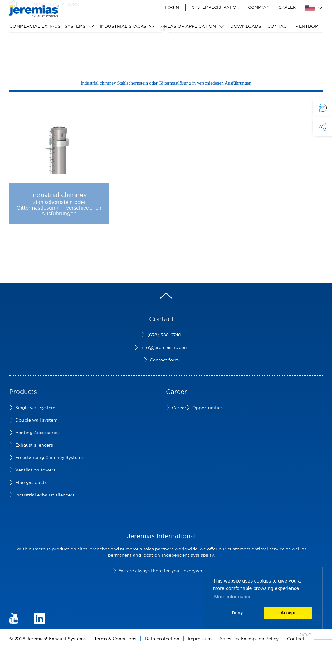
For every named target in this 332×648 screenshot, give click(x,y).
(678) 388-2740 (164, 335)
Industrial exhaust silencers (45, 495)
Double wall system (36, 420)
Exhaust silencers (34, 445)
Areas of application (188, 26)
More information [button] (232, 596)
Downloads (245, 26)
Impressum (200, 638)
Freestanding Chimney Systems (49, 457)
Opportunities (207, 407)
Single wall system (35, 407)
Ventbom (307, 26)
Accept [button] (288, 612)
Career (287, 7)
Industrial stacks (123, 26)
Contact (278, 26)
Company (259, 7)
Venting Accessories (37, 432)
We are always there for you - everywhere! (164, 570)
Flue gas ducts (31, 482)
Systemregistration (215, 7)
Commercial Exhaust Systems (47, 26)
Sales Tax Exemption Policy (249, 638)
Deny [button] (237, 612)
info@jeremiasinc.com (164, 347)
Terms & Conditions (115, 638)
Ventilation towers (35, 470)
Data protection (162, 638)
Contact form (164, 360)
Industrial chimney (59, 195)
